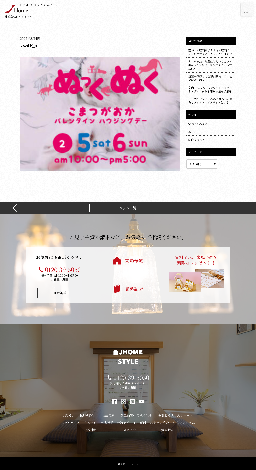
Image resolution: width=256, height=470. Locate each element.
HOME (68, 415)
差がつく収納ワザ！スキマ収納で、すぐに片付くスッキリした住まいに (210, 52)
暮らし (192, 132)
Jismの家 (107, 415)
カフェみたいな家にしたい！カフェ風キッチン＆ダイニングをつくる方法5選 (210, 64)
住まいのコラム (184, 422)
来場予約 (134, 260)
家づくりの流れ (198, 124)
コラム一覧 (128, 208)
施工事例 (139, 422)
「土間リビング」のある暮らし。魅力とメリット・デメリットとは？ (210, 100)
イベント (90, 422)
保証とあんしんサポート (175, 415)
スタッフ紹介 (159, 422)
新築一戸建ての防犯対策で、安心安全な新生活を (210, 78)
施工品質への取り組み (136, 415)
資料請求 (134, 288)
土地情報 (106, 422)
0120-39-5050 (63, 269)
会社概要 (92, 430)
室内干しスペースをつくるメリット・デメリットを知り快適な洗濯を (210, 89)
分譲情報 (123, 422)
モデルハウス (70, 422)
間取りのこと (196, 139)
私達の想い (87, 415)
